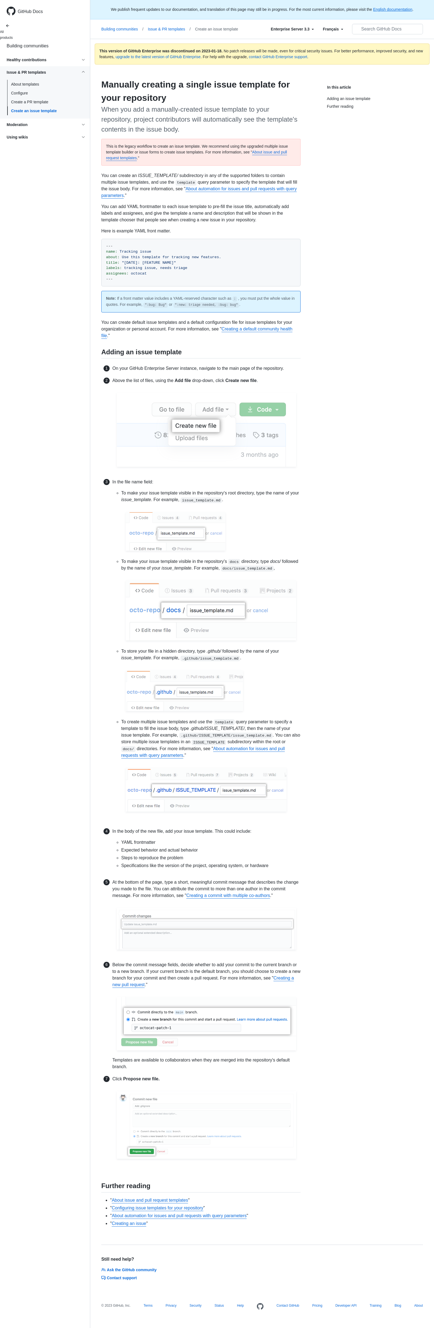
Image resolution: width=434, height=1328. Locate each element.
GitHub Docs (30, 11)
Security (196, 1306)
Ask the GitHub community (129, 1270)
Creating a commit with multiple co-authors (228, 895)
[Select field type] (292, 29)
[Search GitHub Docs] (387, 29)
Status (219, 1306)
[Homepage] (260, 1306)
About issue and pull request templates (150, 1200)
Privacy (171, 1306)
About (418, 1306)
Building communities (27, 45)
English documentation (392, 9)
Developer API (346, 1306)
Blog (397, 1306)
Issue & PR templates (169, 29)
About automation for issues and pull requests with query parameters (179, 1215)
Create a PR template (29, 102)
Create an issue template (34, 111)
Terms (148, 1306)
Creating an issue (129, 1223)
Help (240, 1306)
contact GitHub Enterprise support (278, 57)
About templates (25, 84)
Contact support (119, 1278)
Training (375, 1306)
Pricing (317, 1306)
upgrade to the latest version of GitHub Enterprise (157, 57)
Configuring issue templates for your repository (157, 1208)
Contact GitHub (288, 1306)
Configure (19, 93)
